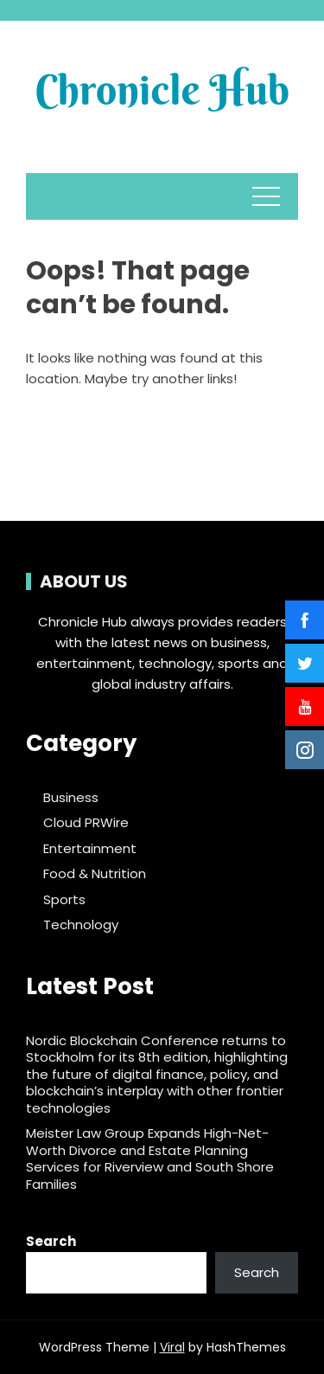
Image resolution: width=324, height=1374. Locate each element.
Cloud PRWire (86, 822)
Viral (172, 1347)
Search (51, 1241)
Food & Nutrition (94, 874)
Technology (80, 925)
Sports (64, 900)
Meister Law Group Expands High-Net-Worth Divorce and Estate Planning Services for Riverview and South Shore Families (150, 1158)
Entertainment (90, 848)
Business (70, 797)
